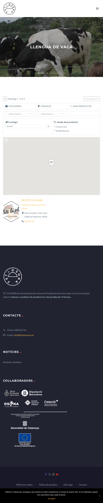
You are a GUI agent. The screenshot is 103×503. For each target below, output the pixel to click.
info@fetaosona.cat (24, 335)
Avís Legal (68, 485)
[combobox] (19, 114)
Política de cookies (24, 485)
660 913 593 (30, 221)
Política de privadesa (48, 485)
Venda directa (62, 130)
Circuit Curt (61, 126)
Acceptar (51, 499)
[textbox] (19, 114)
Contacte (83, 485)
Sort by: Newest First (91, 99)
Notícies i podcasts (12, 362)
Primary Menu (97, 8)
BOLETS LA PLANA (32, 200)
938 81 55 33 (20, 330)
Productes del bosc (30, 204)
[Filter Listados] (5, 98)
